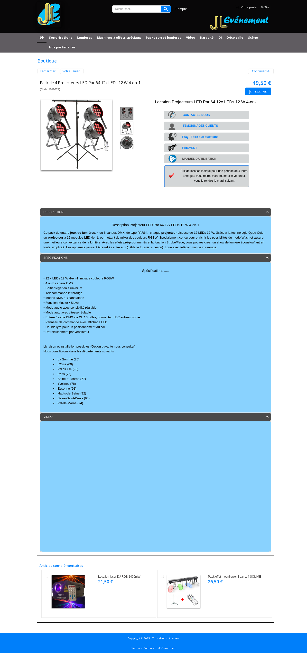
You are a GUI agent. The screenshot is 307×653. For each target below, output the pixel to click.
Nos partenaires (62, 47)
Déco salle (235, 37)
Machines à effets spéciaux (119, 37)
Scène (253, 37)
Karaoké (207, 37)
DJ (220, 37)
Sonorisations (60, 37)
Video (190, 37)
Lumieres (84, 37)
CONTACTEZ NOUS (196, 115)
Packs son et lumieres (163, 37)
